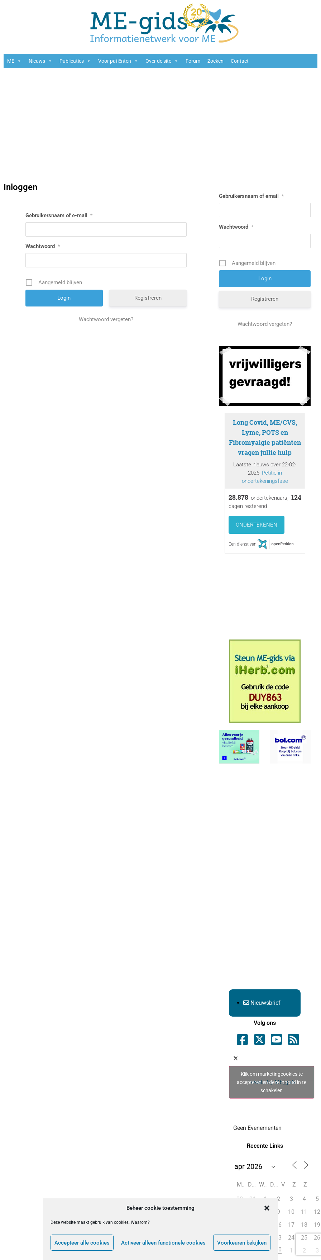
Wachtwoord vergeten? (106, 319)
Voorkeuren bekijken (242, 1243)
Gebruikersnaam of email (251, 196)
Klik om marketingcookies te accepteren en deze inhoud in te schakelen (271, 1082)
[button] (266, 1208)
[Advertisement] (160, 125)
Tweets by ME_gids (271, 1082)
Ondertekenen (256, 525)
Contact (240, 61)
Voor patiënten (118, 61)
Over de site (161, 61)
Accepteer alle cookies (82, 1243)
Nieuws (40, 61)
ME (14, 61)
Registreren (148, 298)
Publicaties (75, 61)
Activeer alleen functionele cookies (163, 1243)
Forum (193, 61)
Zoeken (215, 61)
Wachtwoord (42, 246)
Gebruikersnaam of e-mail (58, 215)
